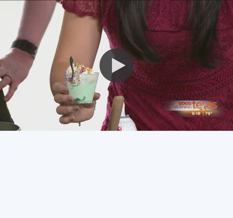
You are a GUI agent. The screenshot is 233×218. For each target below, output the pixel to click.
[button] (116, 65)
